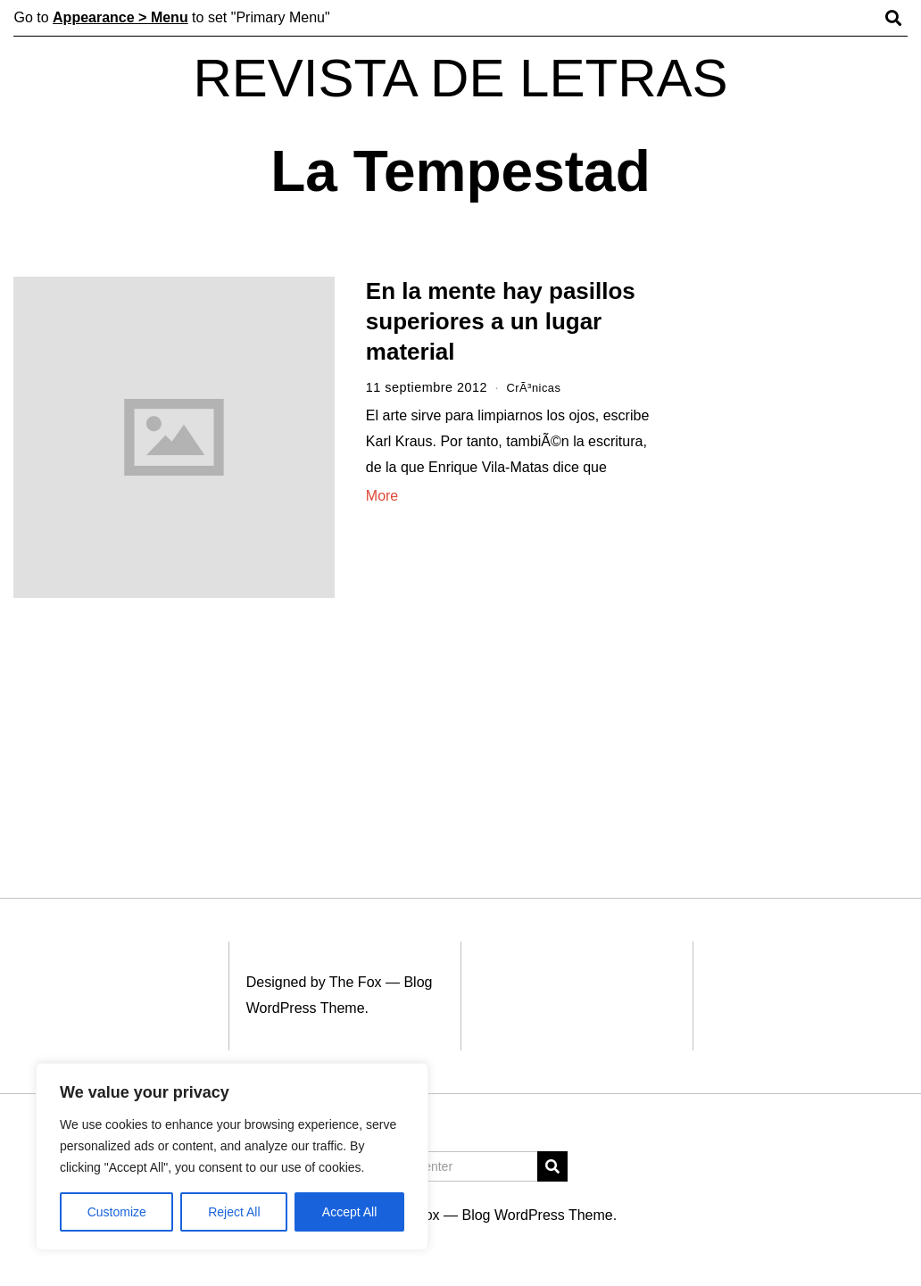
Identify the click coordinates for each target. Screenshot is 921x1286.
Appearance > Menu (120, 17)
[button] (552, 1166)
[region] (232, 1156)
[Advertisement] (798, 551)
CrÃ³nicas (537, 387)
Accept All (349, 1212)
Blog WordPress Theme (536, 1215)
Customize (116, 1212)
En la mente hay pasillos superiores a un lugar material (500, 321)
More (382, 495)
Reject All (234, 1212)
